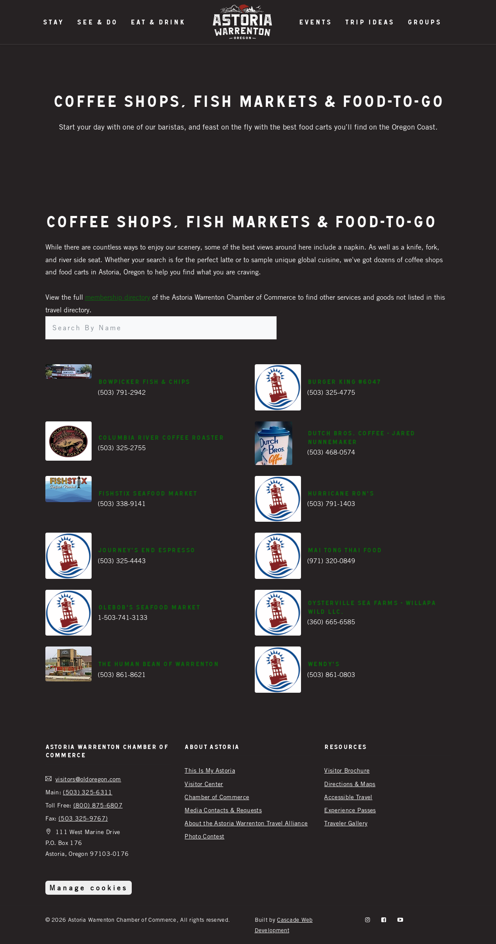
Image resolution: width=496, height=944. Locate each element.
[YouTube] (400, 919)
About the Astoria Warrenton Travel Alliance (246, 823)
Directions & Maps (349, 783)
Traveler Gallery (345, 823)
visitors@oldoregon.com (88, 779)
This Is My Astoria (210, 770)
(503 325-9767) (83, 818)
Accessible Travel (348, 796)
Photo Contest (204, 836)
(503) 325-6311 (87, 792)
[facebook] (383, 919)
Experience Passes (350, 810)
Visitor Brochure (346, 770)
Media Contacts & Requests (223, 810)
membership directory (117, 297)
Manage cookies (88, 887)
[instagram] (367, 919)
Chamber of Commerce (217, 796)
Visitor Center (204, 783)
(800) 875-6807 (98, 805)
